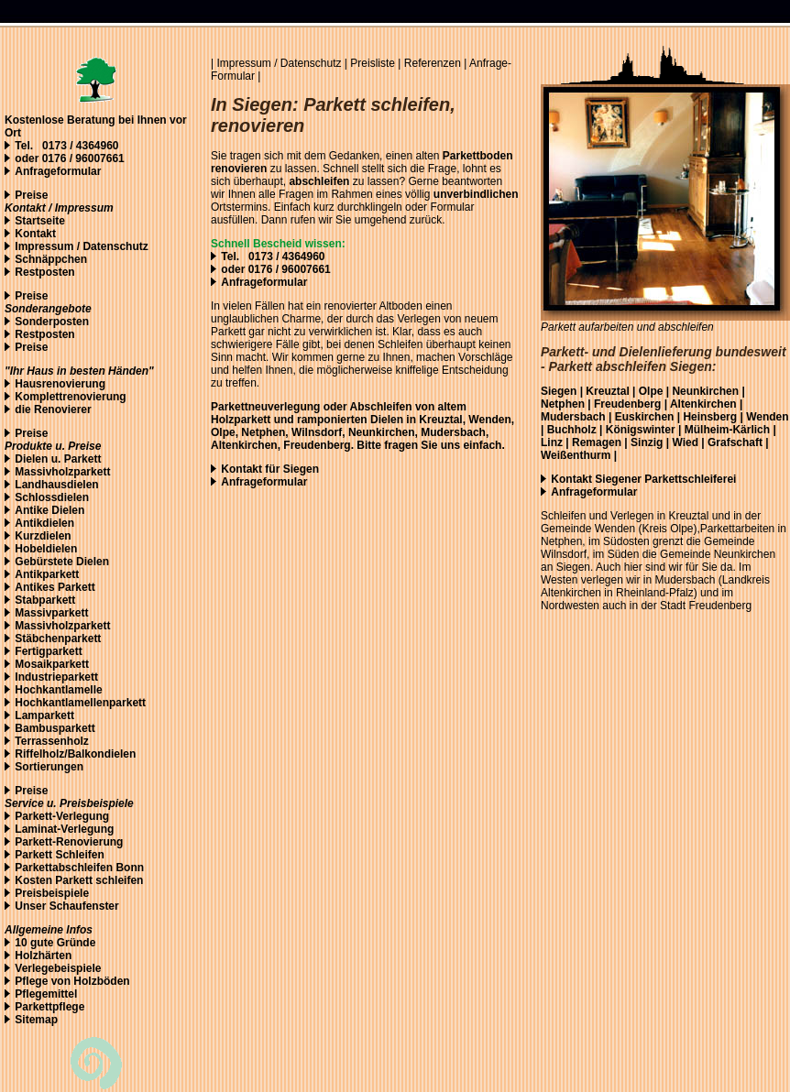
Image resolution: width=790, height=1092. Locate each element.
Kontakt (35, 233)
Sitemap (36, 1019)
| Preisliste (370, 63)
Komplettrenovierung (70, 396)
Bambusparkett (54, 728)
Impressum (44, 246)
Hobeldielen (46, 548)
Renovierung (89, 841)
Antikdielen (44, 523)
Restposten (44, 272)
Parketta (36, 867)
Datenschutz (312, 63)
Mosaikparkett (52, 664)
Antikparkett (47, 574)
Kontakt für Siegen (270, 469)
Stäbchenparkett (58, 638)
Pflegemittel (46, 994)
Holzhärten (43, 955)
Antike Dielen (49, 510)
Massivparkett (51, 612)
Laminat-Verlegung (64, 829)
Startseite (40, 220)
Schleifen (79, 854)
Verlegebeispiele (58, 968)
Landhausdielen (56, 484)
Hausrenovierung (60, 383)
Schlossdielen (52, 497)
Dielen (31, 459)
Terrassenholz (51, 741)
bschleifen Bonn (101, 867)
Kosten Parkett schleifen (79, 880)
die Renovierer (53, 409)
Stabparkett (45, 600)
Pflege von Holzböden (72, 981)
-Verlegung (80, 816)
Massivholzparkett (62, 471)
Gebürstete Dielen (62, 561)
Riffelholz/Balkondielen (75, 754)
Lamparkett (44, 715)
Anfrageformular (58, 171)
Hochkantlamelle (58, 689)
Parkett (83, 459)
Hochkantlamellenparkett (80, 702)
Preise (31, 195)
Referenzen (432, 63)
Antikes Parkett (54, 587)
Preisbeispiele (52, 893)
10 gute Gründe (55, 942)
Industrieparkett (56, 677)
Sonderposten (52, 321)
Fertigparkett (48, 651)
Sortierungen (49, 766)
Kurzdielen (43, 536)
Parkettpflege (49, 1006)
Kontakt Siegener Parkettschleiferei (643, 479)
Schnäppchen (51, 259)
